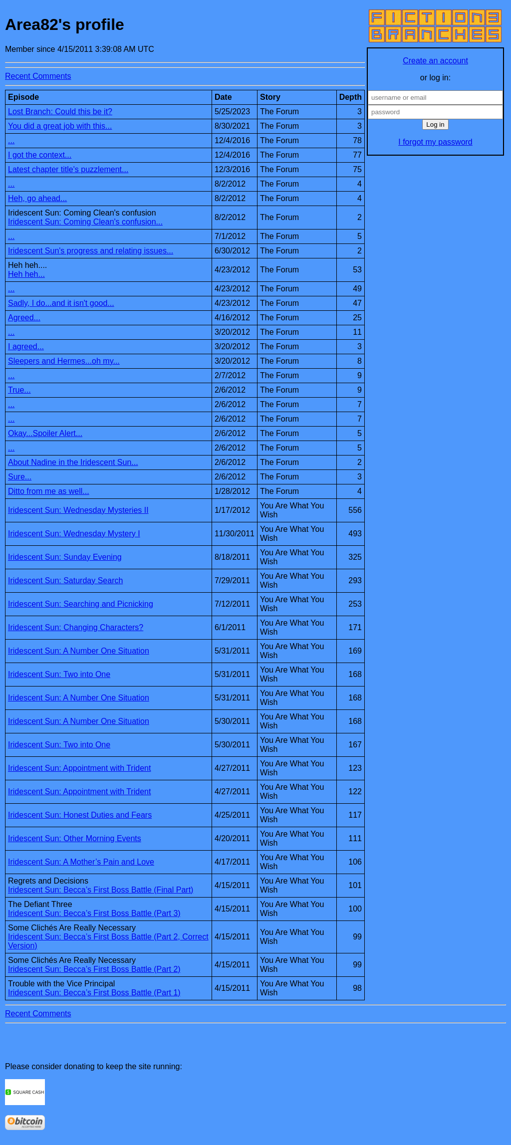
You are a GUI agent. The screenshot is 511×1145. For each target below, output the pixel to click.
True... (19, 390)
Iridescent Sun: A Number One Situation (78, 651)
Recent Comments (38, 76)
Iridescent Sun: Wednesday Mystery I (74, 533)
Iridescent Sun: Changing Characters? (75, 627)
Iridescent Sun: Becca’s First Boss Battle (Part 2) (94, 969)
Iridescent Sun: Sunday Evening (65, 557)
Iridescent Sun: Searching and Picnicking (80, 604)
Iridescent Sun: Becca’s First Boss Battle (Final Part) (100, 890)
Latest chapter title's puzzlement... (68, 169)
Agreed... (24, 317)
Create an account (435, 60)
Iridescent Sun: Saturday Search (65, 580)
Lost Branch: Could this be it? (60, 111)
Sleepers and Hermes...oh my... (64, 361)
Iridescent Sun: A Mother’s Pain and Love (81, 862)
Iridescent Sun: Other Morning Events (74, 838)
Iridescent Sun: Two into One (59, 674)
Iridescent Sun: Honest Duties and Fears (80, 815)
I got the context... (39, 155)
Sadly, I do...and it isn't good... (61, 303)
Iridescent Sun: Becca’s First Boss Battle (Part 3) (94, 913)
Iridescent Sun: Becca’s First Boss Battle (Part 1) (94, 992)
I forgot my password (435, 142)
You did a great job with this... (60, 126)
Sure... (19, 476)
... (11, 140)
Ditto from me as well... (48, 491)
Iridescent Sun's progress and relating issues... (90, 250)
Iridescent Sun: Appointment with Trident (79, 768)
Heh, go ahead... (37, 198)
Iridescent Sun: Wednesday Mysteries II (78, 510)
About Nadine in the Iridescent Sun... (73, 462)
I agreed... (26, 346)
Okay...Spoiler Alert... (45, 433)
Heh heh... (26, 274)
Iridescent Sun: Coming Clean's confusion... (85, 222)
